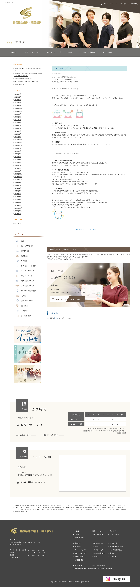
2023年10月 (18, 179)
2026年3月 (17, 97)
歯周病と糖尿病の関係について (24, 78)
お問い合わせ (79, 538)
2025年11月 (18, 108)
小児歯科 (21, 260)
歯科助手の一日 (19, 84)
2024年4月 (17, 162)
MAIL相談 (122, 4)
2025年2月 (17, 134)
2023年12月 (18, 174)
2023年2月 (17, 202)
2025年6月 (17, 122)
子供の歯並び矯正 (24, 285)
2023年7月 (17, 188)
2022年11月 (18, 211)
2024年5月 (17, 159)
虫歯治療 (78, 543)
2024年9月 (17, 148)
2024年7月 (17, 154)
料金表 (70, 52)
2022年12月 (18, 208)
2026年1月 (17, 102)
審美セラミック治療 (25, 265)
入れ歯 (20, 295)
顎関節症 (21, 305)
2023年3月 (17, 199)
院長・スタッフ (97, 531)
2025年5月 (17, 125)
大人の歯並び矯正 (24, 280)
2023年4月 (17, 197)
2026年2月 (17, 100)
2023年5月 (17, 194)
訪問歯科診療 (23, 315)
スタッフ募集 (108, 52)
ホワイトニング (24, 275)
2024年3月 (17, 165)
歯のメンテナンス (24, 300)
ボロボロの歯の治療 (25, 290)
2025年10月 (18, 111)
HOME (13, 52)
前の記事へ (80, 229)
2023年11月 (18, 177)
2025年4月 (17, 128)
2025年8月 (17, 117)
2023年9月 (17, 182)
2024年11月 (18, 142)
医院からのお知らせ (99, 565)
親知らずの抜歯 (24, 245)
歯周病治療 (22, 250)
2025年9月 (17, 114)
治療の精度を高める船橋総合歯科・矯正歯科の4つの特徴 (93, 569)
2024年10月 (18, 145)
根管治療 (21, 255)
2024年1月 (17, 171)
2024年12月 (18, 140)
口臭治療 (21, 310)
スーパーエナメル (24, 270)
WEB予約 (134, 4)
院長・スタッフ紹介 (32, 52)
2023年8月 (17, 185)
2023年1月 (17, 205)
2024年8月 (17, 151)
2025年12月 (18, 105)
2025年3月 (17, 131)
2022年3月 (17, 214)
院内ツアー (51, 52)
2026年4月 (17, 94)
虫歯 (19, 240)
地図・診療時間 (89, 52)
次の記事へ (93, 229)
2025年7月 (17, 120)
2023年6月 (17, 191)
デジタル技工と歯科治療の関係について (27, 81)
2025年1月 (17, 137)
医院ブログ (18, 223)
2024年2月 (17, 168)
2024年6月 (17, 157)
